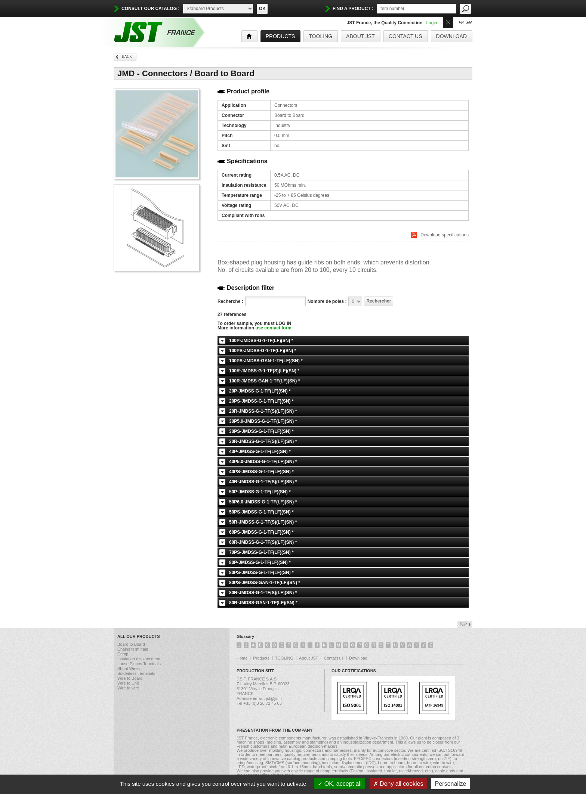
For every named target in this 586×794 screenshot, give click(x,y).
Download (451, 36)
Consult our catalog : (150, 8)
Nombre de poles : (327, 301)
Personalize (450, 784)
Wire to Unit (128, 683)
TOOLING (320, 36)
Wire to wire (128, 688)
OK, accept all (339, 784)
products (280, 36)
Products (261, 658)
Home (242, 658)
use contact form (273, 328)
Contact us (405, 36)
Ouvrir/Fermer (448, 22)
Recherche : (230, 301)
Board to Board (131, 644)
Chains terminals (132, 649)
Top (463, 624)
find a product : (353, 8)
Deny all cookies (398, 784)
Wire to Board (129, 678)
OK (262, 8)
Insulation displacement (138, 659)
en (469, 23)
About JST (360, 36)
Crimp (122, 654)
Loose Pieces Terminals (139, 663)
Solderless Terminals (136, 673)
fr (461, 23)
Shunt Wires (128, 668)
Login (431, 22)
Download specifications (444, 235)
